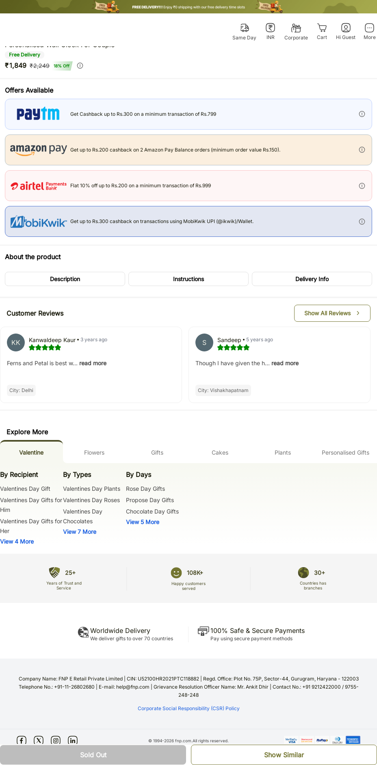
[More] (369, 32)
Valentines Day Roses (91, 499)
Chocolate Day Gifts (152, 511)
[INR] (270, 32)
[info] (80, 65)
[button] (65, 279)
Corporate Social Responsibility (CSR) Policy (189, 708)
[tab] (31, 451)
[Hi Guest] (345, 32)
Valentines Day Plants (91, 488)
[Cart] (321, 32)
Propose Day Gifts (150, 499)
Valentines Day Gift (25, 488)
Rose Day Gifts (145, 488)
